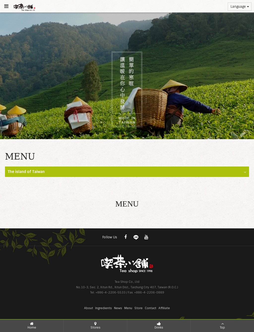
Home (32, 326)
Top (222, 326)
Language (239, 6)
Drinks (159, 326)
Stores (95, 326)
